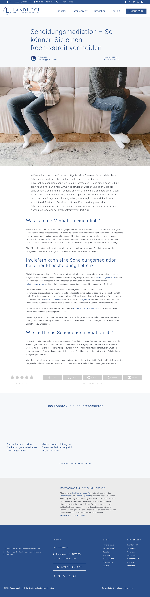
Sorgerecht (85, 299)
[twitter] (130, 2)
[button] (52, 377)
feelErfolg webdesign (45, 588)
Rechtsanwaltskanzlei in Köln (72, 515)
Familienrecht (65, 495)
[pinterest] (134, 2)
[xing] (142, 2)
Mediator (49, 239)
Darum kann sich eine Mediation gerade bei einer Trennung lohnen (22, 447)
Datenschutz (107, 588)
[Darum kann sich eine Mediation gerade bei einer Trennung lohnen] (22, 420)
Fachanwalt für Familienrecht (86, 308)
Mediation (115, 59)
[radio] (12, 378)
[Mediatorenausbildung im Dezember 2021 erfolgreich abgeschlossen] (57, 420)
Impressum (129, 588)
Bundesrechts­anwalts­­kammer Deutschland (23, 553)
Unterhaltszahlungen (53, 299)
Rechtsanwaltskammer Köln (29, 549)
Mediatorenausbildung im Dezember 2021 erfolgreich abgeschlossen (57, 447)
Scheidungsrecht (83, 495)
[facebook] (125, 2)
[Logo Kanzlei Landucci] (21, 8)
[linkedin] (138, 2)
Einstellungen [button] (118, 588)
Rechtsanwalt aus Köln (82, 493)
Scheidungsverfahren (106, 277)
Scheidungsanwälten (35, 284)
